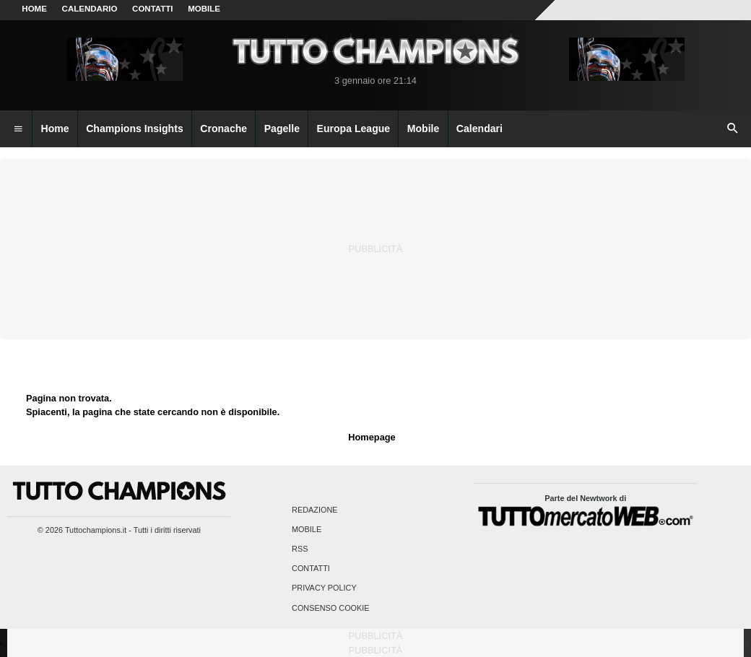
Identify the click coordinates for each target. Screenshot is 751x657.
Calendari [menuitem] (479, 128)
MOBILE (204, 8)
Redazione (314, 509)
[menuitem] (18, 129)
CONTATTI (152, 8)
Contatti (311, 569)
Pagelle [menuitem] (282, 128)
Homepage (371, 437)
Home (34, 8)
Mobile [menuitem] (423, 128)
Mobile (306, 529)
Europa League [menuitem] (354, 128)
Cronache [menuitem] (223, 128)
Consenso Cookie (331, 608)
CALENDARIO (90, 8)
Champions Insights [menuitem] (134, 128)
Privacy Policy (324, 588)
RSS (300, 548)
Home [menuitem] (55, 128)
